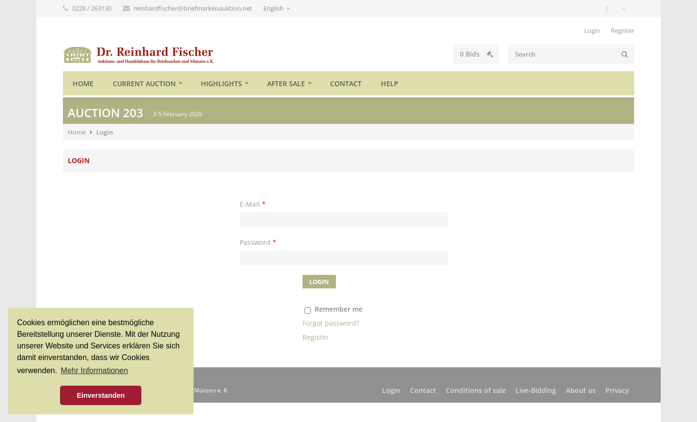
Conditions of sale (476, 390)
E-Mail (253, 204)
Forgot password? (331, 323)
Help (389, 83)
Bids (476, 54)
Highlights (221, 83)
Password (258, 242)
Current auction (144, 83)
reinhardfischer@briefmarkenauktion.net (194, 8)
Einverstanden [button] (100, 395)
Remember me (339, 309)
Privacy (617, 390)
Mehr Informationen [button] (94, 370)
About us (581, 390)
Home (83, 83)
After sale (286, 83)
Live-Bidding (535, 390)
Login (592, 30)
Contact (346, 83)
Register (622, 30)
